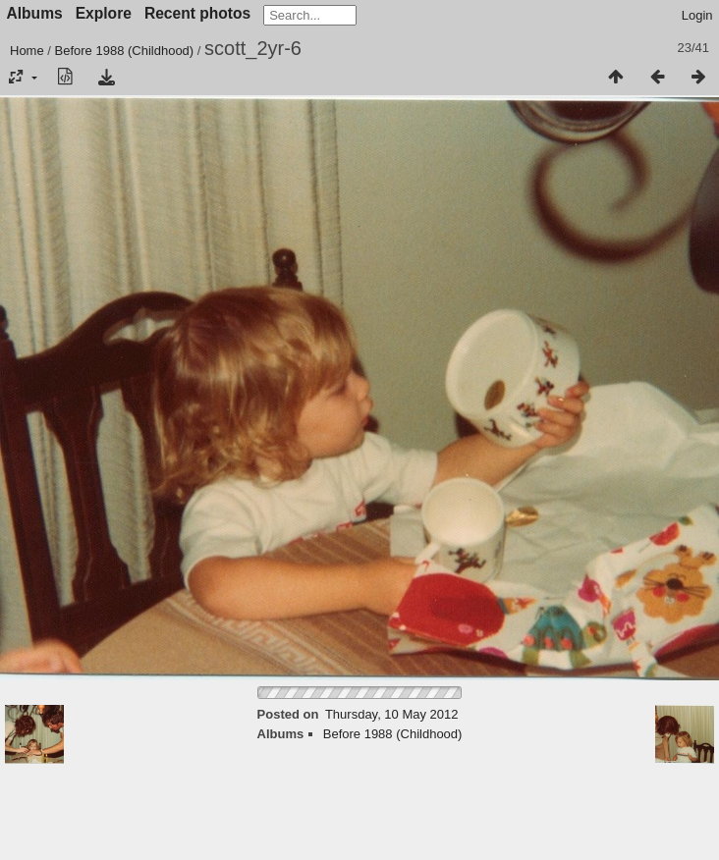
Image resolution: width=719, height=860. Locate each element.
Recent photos (197, 13)
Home (27, 50)
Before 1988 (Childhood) (124, 50)
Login (697, 15)
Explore (104, 13)
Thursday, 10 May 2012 (392, 714)
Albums (35, 13)
